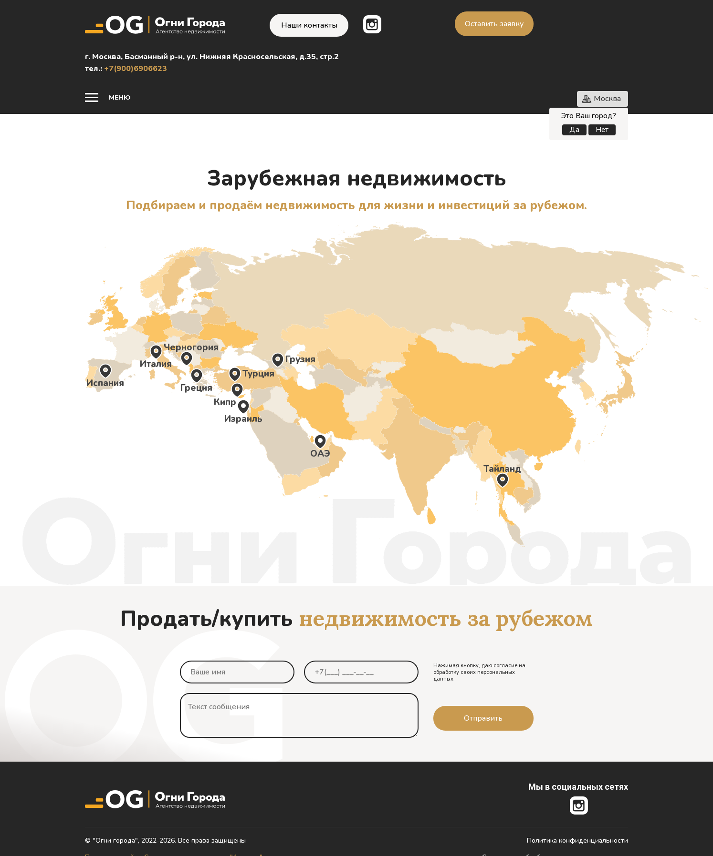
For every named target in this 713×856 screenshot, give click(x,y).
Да (574, 129)
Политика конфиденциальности (577, 840)
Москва (607, 98)
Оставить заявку (494, 24)
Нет (602, 129)
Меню (120, 97)
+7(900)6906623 (135, 68)
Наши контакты (309, 25)
